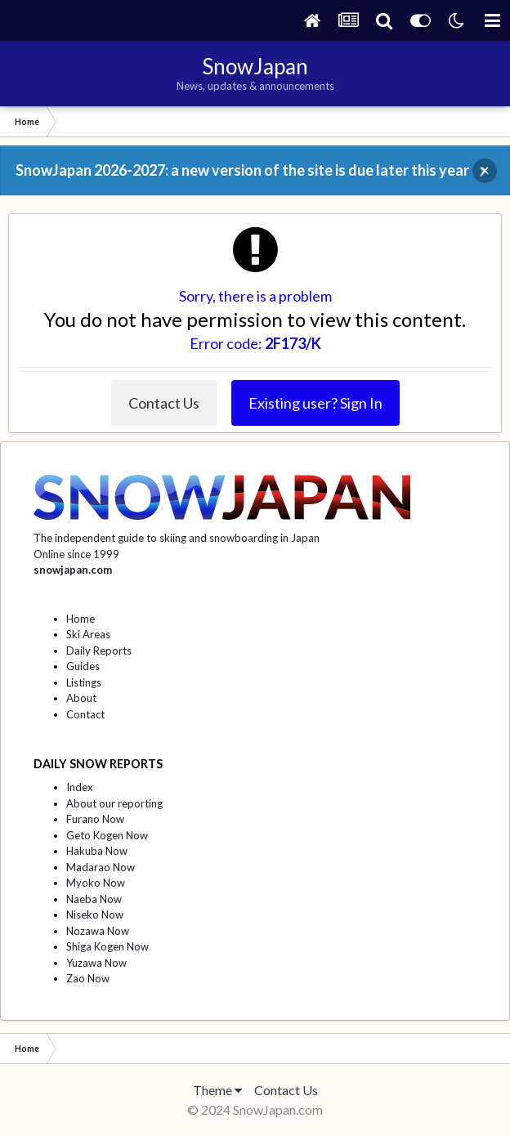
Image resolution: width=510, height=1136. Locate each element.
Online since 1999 (76, 554)
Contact (85, 714)
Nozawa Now (97, 930)
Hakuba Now (97, 850)
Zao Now (88, 978)
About (81, 697)
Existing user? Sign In (315, 403)
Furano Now (95, 818)
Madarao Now (100, 867)
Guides (83, 666)
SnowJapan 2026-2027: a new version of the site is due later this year (242, 170)
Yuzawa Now (96, 962)
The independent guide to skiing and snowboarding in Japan (177, 537)
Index (79, 787)
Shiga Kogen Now (107, 946)
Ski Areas (88, 634)
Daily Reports (99, 650)
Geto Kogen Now (107, 835)
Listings (83, 682)
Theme (217, 1090)
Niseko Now (94, 914)
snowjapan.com (73, 569)
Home (80, 618)
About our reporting (114, 803)
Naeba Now (94, 899)
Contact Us (163, 403)
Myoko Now (95, 882)
